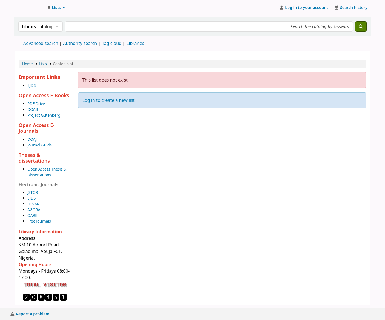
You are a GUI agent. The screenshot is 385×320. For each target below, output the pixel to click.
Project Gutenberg (44, 115)
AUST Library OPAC (29, 7)
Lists (43, 63)
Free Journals (39, 221)
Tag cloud (112, 43)
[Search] (361, 26)
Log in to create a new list (108, 100)
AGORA (33, 209)
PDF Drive (36, 103)
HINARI (34, 203)
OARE (32, 215)
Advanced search (40, 43)
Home (27, 63)
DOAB (32, 109)
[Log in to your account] (304, 7)
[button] (55, 7)
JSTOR (32, 192)
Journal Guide (39, 145)
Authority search (80, 43)
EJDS (31, 85)
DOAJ (32, 139)
